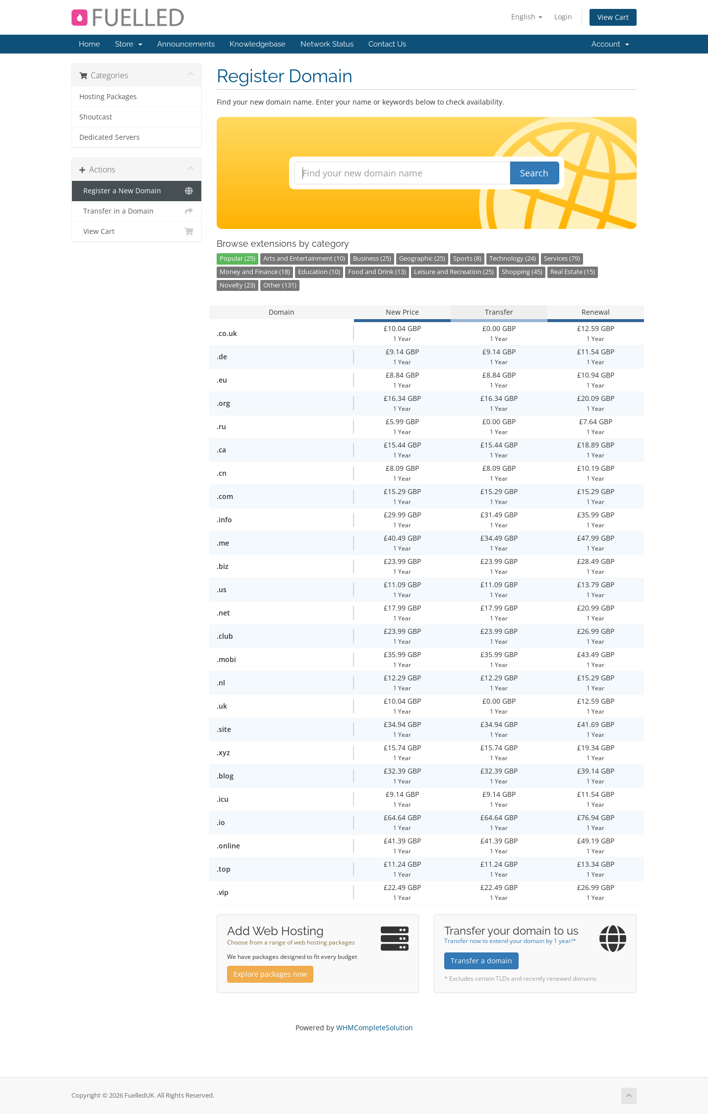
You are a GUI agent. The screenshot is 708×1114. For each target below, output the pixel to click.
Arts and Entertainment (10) (304, 258)
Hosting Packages (108, 96)
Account (610, 44)
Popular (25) (237, 258)
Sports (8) (467, 258)
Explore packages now (270, 974)
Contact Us (387, 44)
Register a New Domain (136, 191)
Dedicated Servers (109, 137)
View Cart (613, 17)
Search (534, 173)
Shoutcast (95, 116)
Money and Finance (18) (255, 272)
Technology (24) (512, 258)
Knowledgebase (258, 44)
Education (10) (319, 272)
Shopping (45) (522, 272)
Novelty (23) (237, 285)
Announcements (186, 44)
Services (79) (562, 258)
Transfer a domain (481, 960)
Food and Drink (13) (377, 272)
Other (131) (279, 285)
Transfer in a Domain (136, 211)
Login (563, 16)
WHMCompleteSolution (374, 1027)
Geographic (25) (422, 258)
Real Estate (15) (572, 272)
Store (128, 44)
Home (89, 44)
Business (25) (372, 258)
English (526, 16)
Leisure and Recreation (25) (454, 272)
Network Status (327, 44)
